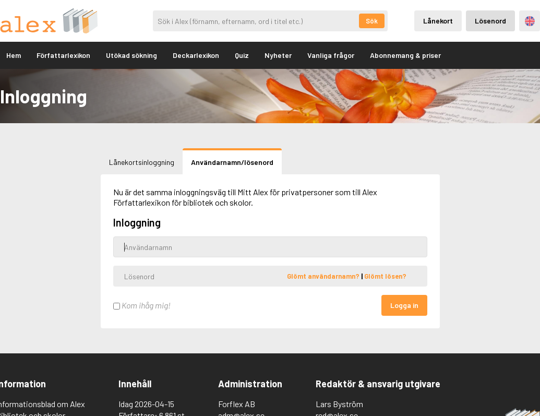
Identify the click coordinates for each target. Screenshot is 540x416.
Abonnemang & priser (405, 55)
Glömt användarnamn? (324, 276)
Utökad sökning (131, 55)
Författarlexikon (63, 55)
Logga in (404, 305)
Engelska (530, 21)
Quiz (242, 55)
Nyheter (278, 55)
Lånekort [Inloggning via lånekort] (438, 20)
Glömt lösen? (385, 276)
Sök (372, 21)
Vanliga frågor (330, 55)
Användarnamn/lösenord (232, 162)
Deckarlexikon (196, 55)
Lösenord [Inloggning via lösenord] (490, 20)
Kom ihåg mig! (142, 305)
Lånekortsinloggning (141, 162)
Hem (13, 55)
